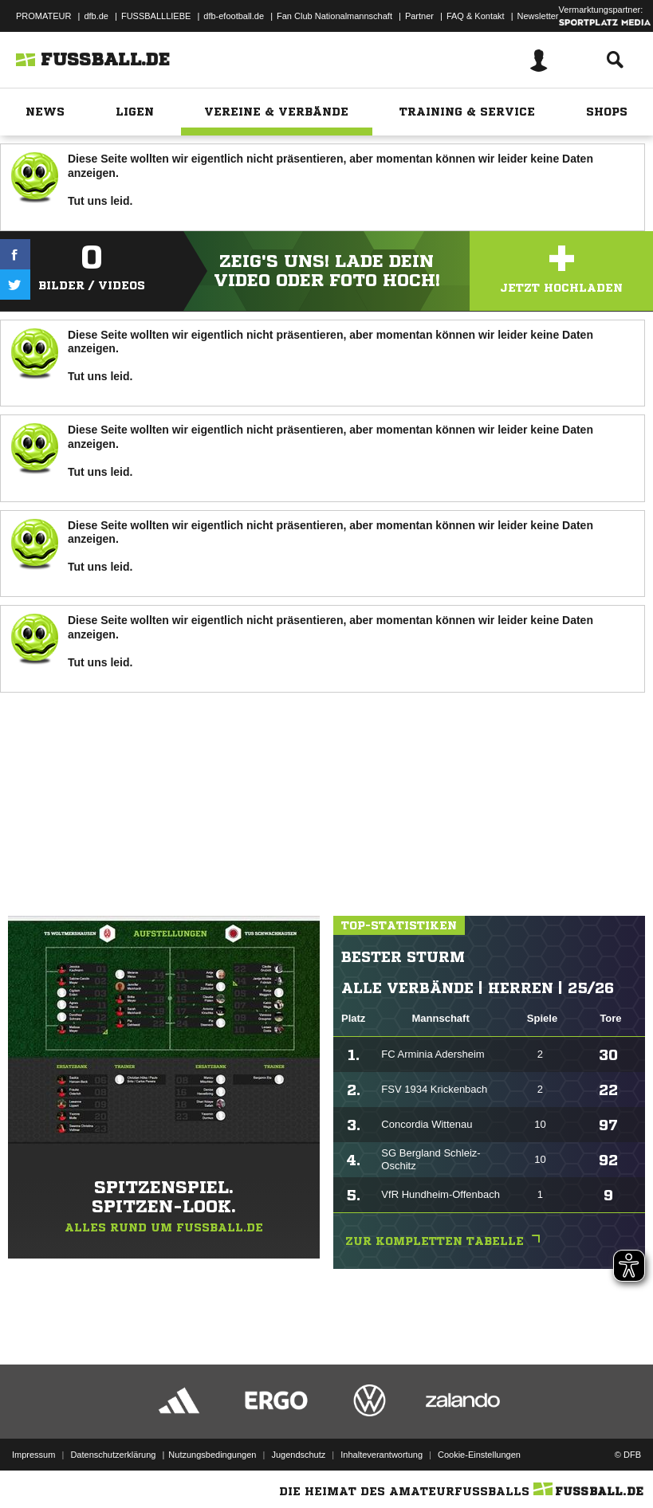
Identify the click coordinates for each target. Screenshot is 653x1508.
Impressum (33, 1454)
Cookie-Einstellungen (479, 1454)
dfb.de (96, 16)
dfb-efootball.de (233, 16)
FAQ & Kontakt (475, 16)
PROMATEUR (43, 16)
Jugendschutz (298, 1454)
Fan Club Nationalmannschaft (334, 16)
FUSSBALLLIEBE (156, 16)
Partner (419, 16)
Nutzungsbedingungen (212, 1454)
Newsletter (538, 16)
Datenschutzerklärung (112, 1454)
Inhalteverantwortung (381, 1454)
